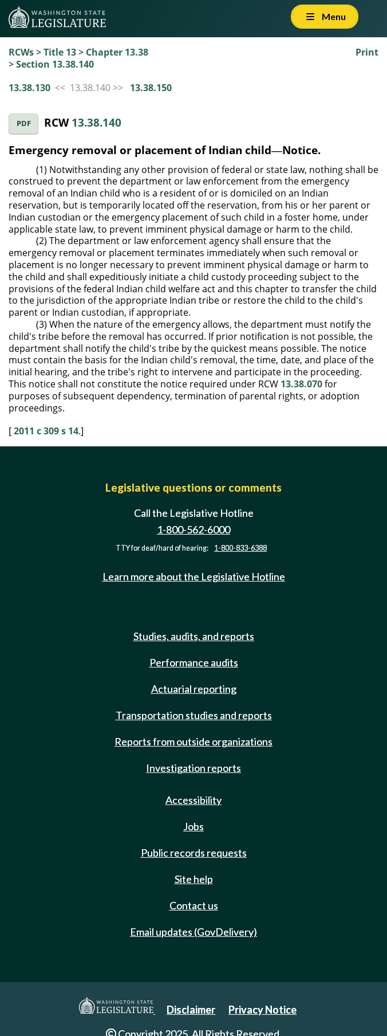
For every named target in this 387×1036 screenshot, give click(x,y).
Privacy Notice (262, 1009)
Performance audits (193, 662)
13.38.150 (151, 87)
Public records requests (194, 852)
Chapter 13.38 (117, 52)
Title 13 (60, 52)
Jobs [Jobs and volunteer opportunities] (193, 826)
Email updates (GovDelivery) (193, 931)
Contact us (193, 905)
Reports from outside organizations (193, 741)
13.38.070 (301, 384)
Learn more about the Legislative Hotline (193, 576)
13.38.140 (96, 122)
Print (367, 52)
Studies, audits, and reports (193, 636)
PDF (24, 123)
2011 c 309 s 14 (46, 431)
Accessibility (193, 800)
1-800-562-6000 (193, 529)
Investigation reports (193, 768)
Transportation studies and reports (194, 715)
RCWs (21, 52)
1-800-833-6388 (240, 548)
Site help (194, 879)
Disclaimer (191, 1009)
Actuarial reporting (193, 688)
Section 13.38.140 (55, 64)
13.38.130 (29, 87)
